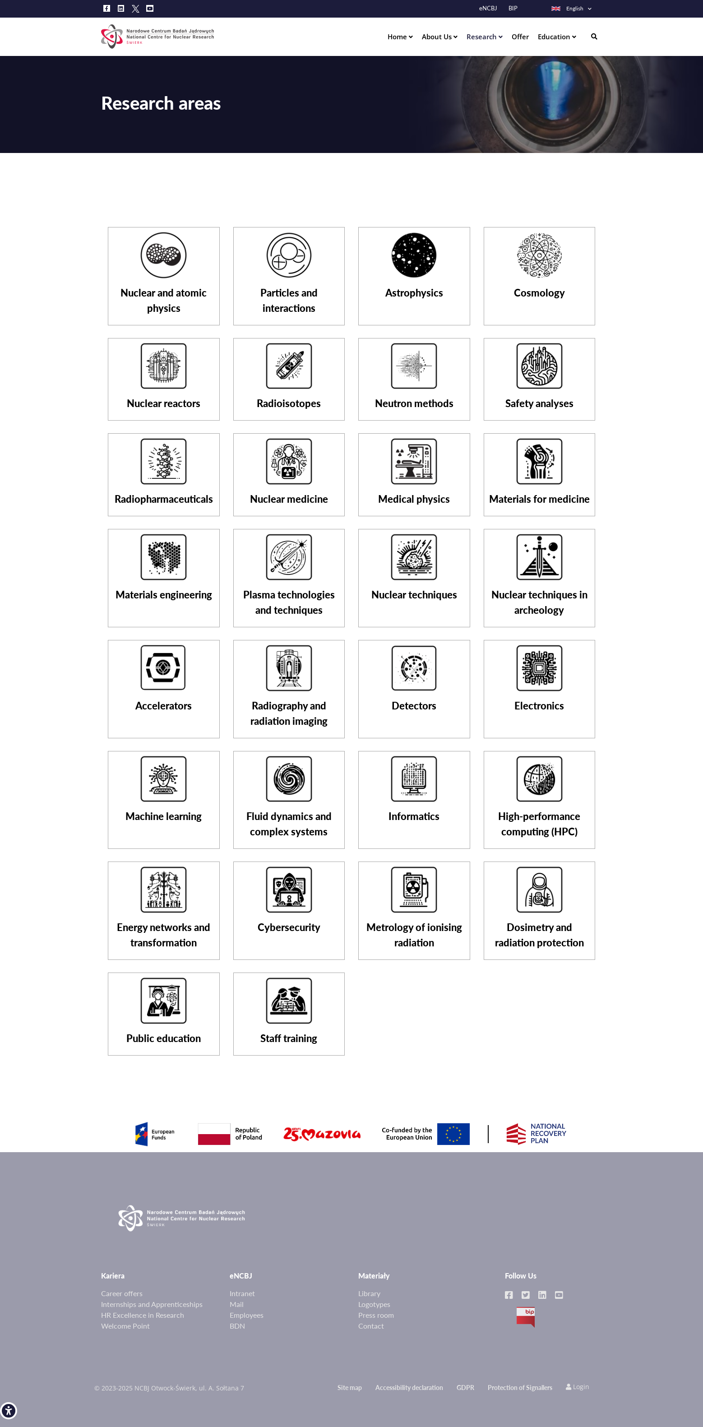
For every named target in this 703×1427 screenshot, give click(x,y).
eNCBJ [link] (488, 8)
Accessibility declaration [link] (409, 1387)
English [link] (567, 8)
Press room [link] (376, 1315)
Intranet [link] (242, 1293)
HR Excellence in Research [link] (142, 1315)
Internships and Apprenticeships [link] (152, 1304)
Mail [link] (237, 1304)
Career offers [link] (122, 1293)
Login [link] (577, 1386)
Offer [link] (520, 36)
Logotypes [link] (374, 1304)
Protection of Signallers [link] (520, 1387)
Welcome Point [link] (125, 1325)
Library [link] (369, 1293)
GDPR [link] (465, 1387)
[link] (8, 1410)
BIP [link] (513, 8)
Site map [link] (350, 1387)
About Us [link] (437, 36)
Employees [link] (247, 1315)
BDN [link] (237, 1325)
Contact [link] (371, 1325)
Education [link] (555, 36)
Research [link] (483, 36)
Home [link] (398, 36)
